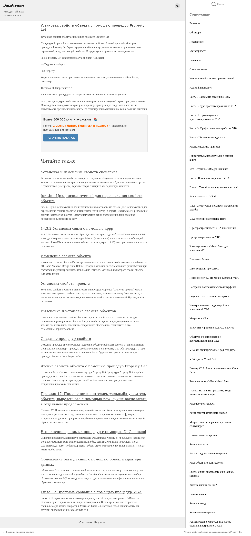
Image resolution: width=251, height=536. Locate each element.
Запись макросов (199, 444)
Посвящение (196, 41)
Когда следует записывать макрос (208, 412)
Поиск (217, 4)
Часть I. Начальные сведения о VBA (210, 96)
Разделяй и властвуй (201, 87)
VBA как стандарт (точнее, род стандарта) (213, 349)
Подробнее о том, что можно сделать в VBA (214, 277)
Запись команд (198, 503)
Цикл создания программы (204, 268)
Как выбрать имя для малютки (206, 462)
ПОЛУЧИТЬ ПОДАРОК (61, 137)
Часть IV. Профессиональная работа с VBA (214, 128)
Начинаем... (196, 60)
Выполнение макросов (202, 512)
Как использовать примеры (205, 146)
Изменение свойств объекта (66, 256)
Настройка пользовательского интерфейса (213, 287)
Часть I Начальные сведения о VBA (209, 178)
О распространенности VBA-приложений (213, 228)
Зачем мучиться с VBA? (203, 196)
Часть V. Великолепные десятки (207, 137)
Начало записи (198, 494)
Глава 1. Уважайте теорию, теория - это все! (214, 187)
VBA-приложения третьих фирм (208, 218)
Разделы (99, 522)
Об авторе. (195, 32)
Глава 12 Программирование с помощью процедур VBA (91, 492)
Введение (195, 23)
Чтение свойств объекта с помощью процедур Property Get (94, 366)
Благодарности (198, 51)
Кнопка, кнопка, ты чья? (203, 485)
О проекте (85, 522)
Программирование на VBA (205, 237)
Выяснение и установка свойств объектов (78, 311)
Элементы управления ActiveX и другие (212, 327)
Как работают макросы (202, 403)
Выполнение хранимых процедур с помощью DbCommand (93, 431)
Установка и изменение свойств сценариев (79, 172)
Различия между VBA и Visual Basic (210, 381)
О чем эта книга (198, 69)
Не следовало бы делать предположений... (213, 78)
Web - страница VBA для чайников (209, 169)
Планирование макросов (203, 435)
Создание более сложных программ (209, 296)
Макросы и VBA (199, 318)
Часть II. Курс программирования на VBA (213, 106)
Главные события (199, 259)
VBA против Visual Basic (203, 359)
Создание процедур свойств (66, 338)
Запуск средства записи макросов (208, 453)
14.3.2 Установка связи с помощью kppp (77, 228)
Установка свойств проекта (65, 283)
